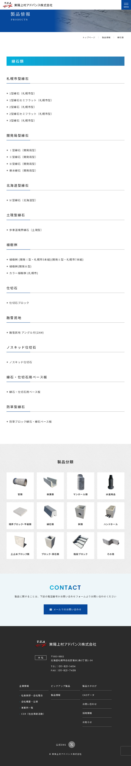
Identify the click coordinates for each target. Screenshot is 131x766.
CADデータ (88, 694)
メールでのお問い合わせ (66, 619)
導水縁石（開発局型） (23, 170)
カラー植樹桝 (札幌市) (23, 273)
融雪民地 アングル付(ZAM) (26, 332)
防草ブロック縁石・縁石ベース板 (30, 421)
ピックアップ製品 (60, 685)
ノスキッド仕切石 (20, 362)
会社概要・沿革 (29, 701)
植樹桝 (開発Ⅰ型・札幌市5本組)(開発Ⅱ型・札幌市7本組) (46, 259)
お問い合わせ (89, 704)
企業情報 (24, 685)
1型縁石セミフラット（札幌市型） (31, 100)
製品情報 (106, 37)
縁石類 (120, 37)
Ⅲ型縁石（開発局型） (23, 163)
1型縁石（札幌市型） (23, 93)
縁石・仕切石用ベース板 (25, 392)
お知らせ (87, 722)
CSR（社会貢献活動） (33, 713)
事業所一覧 (27, 707)
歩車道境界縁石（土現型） (26, 230)
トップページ (89, 37)
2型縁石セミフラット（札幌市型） (31, 113)
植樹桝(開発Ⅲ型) (20, 266)
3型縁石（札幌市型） (23, 120)
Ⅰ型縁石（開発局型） (23, 150)
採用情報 (87, 713)
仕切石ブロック (19, 303)
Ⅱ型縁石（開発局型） (23, 157)
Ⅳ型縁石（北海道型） (23, 200)
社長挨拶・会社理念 (32, 695)
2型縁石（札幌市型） (23, 107)
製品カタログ (89, 685)
